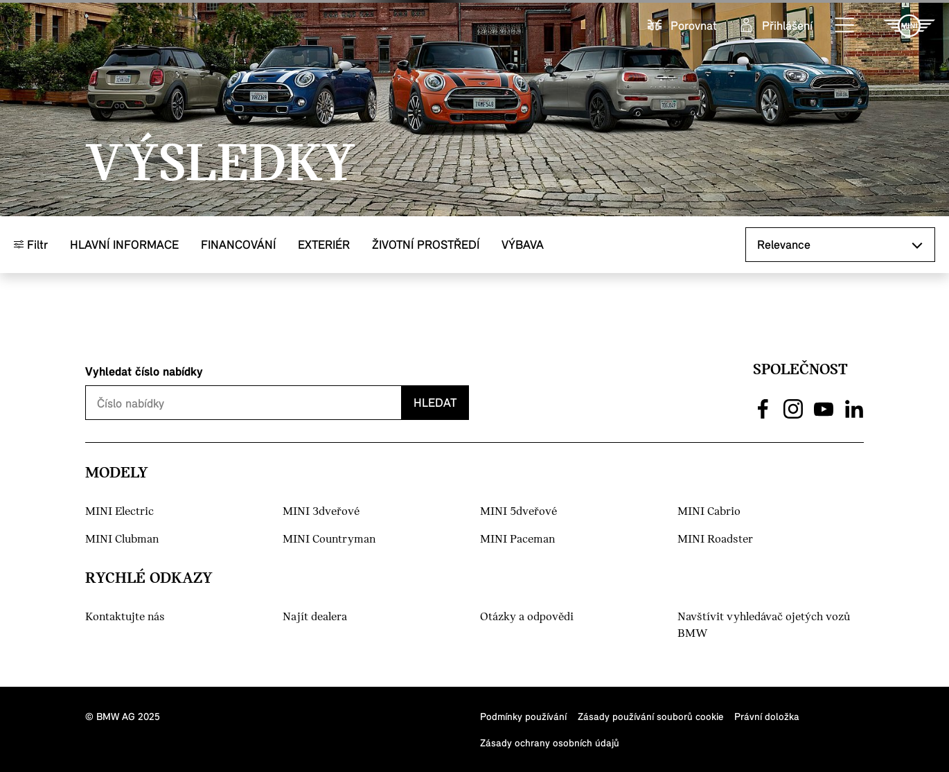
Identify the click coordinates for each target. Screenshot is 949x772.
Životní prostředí (425, 244)
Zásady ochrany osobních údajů (549, 742)
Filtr (31, 244)
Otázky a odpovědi (527, 617)
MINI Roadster (715, 539)
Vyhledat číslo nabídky (144, 371)
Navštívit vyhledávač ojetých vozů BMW (763, 625)
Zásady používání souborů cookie (650, 716)
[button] (845, 25)
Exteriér (324, 244)
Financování (238, 244)
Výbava (523, 244)
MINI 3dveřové (321, 511)
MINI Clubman (122, 539)
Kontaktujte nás (125, 617)
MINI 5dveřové (518, 511)
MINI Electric (119, 511)
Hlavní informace (124, 244)
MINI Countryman (329, 539)
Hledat (435, 402)
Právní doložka (766, 716)
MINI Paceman (517, 539)
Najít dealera (315, 617)
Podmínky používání (523, 716)
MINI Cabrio (708, 511)
